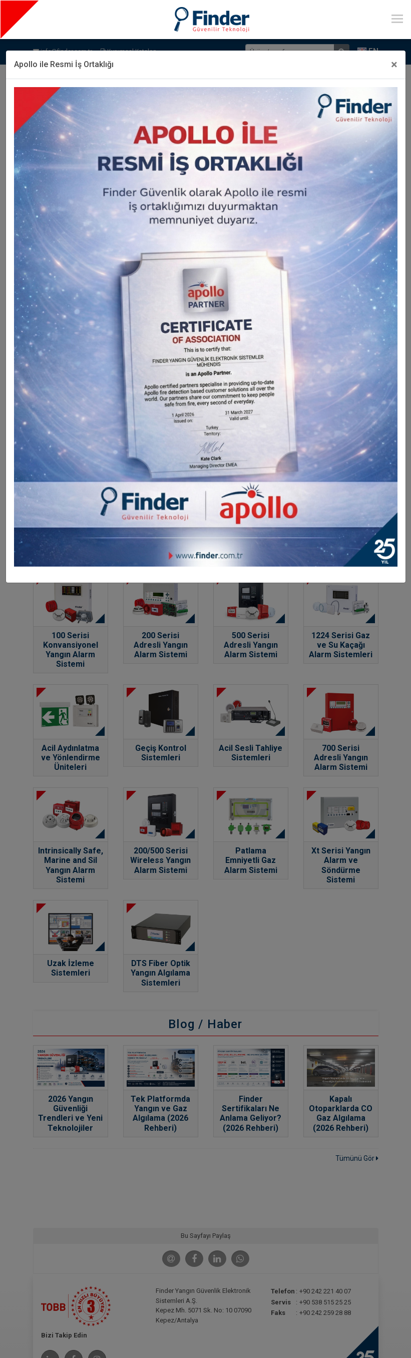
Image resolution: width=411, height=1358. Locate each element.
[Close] (394, 65)
